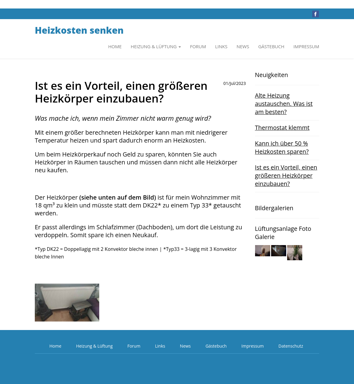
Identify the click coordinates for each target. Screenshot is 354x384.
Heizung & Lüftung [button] (156, 46)
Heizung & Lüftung (94, 346)
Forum (198, 46)
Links (221, 46)
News (243, 46)
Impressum (306, 46)
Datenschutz (290, 346)
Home (115, 46)
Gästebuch (271, 46)
